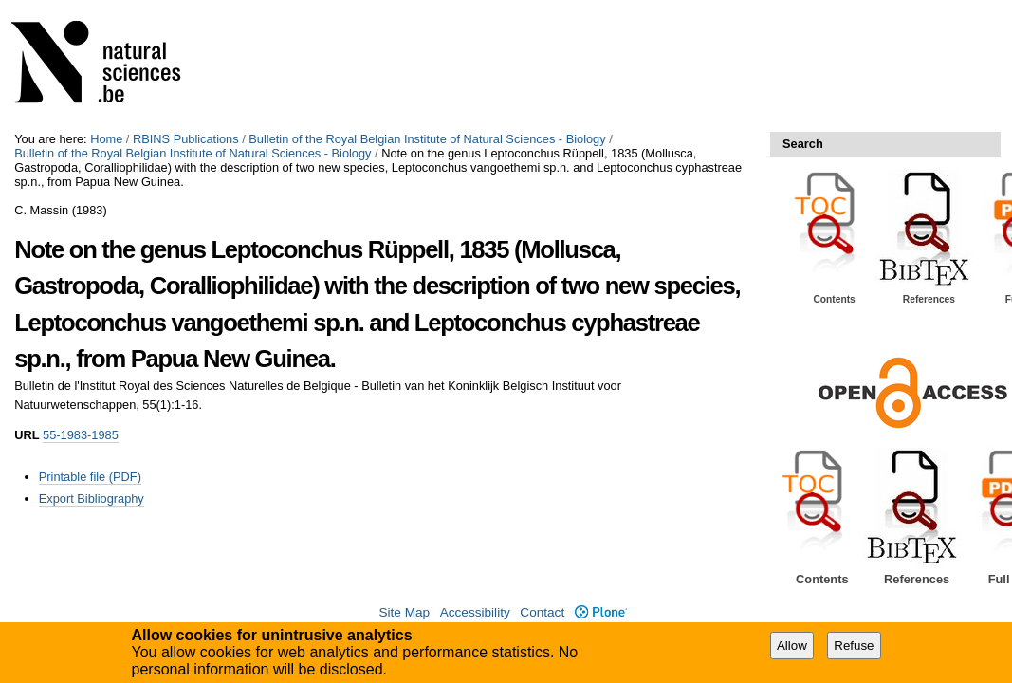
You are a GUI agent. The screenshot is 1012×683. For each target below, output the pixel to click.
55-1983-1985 (81, 435)
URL (26, 435)
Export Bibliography (91, 498)
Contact (542, 612)
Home (106, 139)
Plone (600, 612)
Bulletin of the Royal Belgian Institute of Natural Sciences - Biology (426, 139)
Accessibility (475, 612)
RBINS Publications (186, 139)
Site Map (404, 612)
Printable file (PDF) (90, 477)
